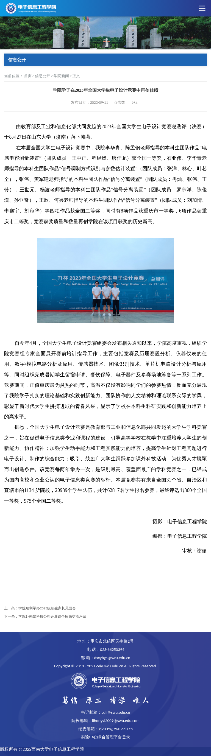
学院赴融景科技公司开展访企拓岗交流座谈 (52, 616)
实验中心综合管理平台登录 (105, 737)
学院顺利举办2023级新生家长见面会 (47, 608)
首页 (28, 76)
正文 (76, 76)
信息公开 (42, 76)
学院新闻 (61, 76)
